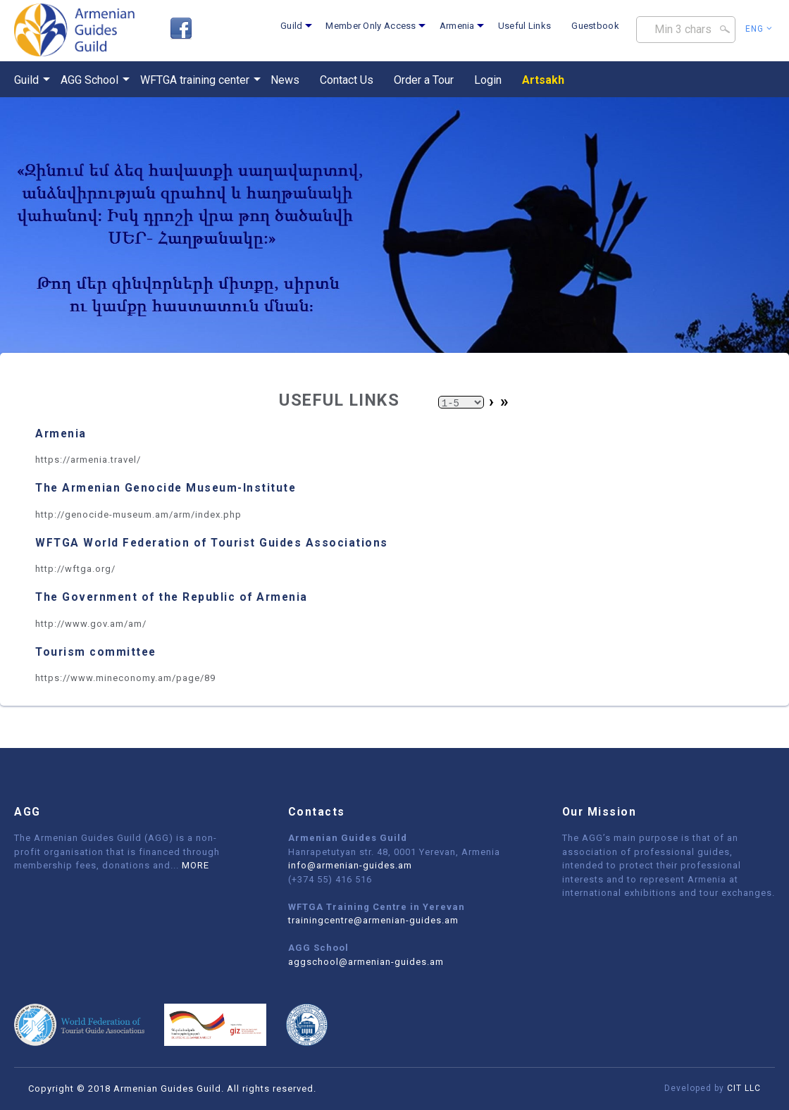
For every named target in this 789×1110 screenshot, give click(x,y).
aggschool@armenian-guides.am (366, 961)
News (285, 80)
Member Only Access (370, 25)
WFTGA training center (194, 80)
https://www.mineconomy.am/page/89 (125, 678)
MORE (195, 865)
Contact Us (346, 80)
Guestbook (595, 25)
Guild (291, 25)
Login (488, 80)
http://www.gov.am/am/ (91, 623)
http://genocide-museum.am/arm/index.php (138, 514)
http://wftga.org (73, 568)
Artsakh (543, 80)
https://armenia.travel (86, 459)
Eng (759, 29)
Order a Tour (424, 80)
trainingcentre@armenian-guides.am (373, 920)
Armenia (457, 25)
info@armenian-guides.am (350, 865)
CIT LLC (744, 1088)
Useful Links (525, 25)
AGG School (89, 80)
